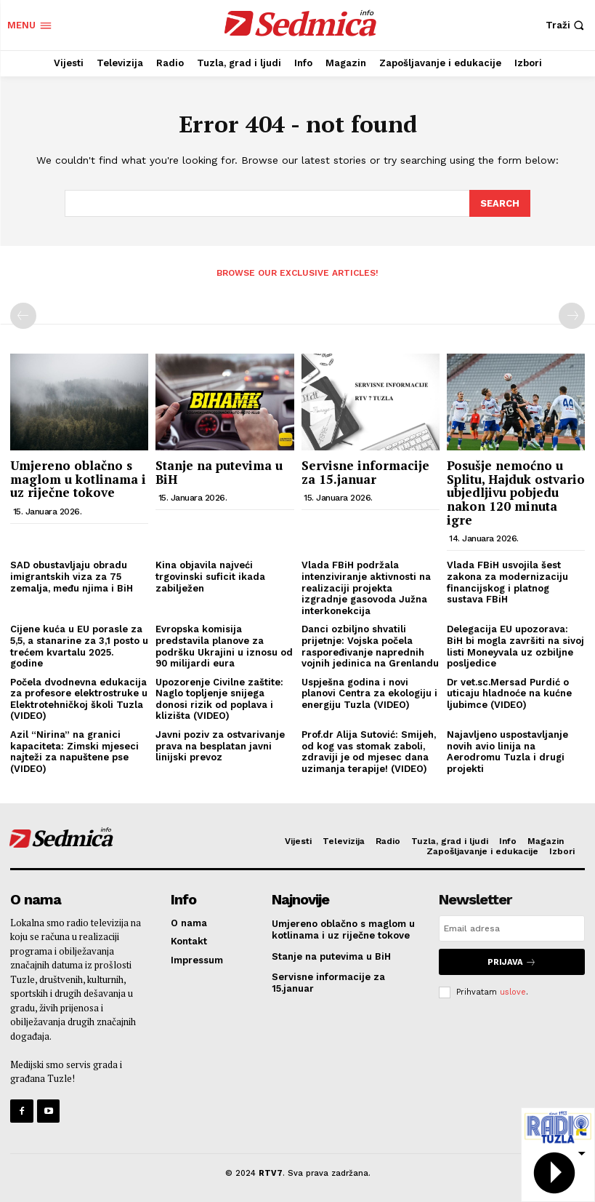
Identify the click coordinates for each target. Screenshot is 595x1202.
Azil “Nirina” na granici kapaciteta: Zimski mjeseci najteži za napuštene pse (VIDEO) (74, 750)
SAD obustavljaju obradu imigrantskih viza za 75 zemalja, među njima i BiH (71, 575)
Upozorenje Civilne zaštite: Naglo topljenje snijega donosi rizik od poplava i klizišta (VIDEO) (219, 697)
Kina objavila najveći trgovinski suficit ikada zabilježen (210, 575)
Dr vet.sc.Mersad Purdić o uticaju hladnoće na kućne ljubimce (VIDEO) (509, 692)
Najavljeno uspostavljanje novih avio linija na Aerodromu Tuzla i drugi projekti (507, 750)
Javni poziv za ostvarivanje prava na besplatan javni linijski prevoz (220, 745)
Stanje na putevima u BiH (219, 471)
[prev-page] (23, 315)
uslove (513, 990)
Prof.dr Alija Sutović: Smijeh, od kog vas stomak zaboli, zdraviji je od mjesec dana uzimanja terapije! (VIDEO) (368, 750)
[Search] (499, 203)
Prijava (511, 960)
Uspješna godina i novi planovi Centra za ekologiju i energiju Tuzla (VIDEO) (369, 692)
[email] (512, 928)
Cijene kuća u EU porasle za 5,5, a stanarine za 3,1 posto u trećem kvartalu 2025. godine (79, 645)
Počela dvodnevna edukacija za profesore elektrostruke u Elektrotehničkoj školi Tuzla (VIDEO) (78, 697)
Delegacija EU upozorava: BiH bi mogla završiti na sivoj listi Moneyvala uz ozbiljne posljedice (515, 645)
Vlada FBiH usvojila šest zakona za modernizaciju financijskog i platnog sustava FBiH (507, 581)
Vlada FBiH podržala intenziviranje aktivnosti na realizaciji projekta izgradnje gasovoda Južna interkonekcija (366, 587)
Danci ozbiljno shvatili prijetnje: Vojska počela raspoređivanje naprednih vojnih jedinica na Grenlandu (370, 645)
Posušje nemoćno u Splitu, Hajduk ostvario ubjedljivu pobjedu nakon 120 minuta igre (516, 492)
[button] (567, 25)
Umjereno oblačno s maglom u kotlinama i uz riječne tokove (78, 478)
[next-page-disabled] (572, 315)
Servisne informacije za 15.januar (365, 471)
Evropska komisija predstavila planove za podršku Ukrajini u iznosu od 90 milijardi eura (224, 645)
